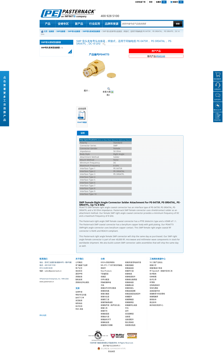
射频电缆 (128, 273)
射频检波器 (105, 322)
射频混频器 (129, 265)
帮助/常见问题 (81, 294)
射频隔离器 (129, 302)
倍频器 (103, 276)
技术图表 (153, 273)
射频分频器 (105, 293)
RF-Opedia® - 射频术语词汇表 (161, 271)
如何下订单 (80, 297)
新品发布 (153, 302)
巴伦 (127, 308)
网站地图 (43, 315)
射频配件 (128, 296)
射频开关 (104, 311)
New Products (106, 271)
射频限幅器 (129, 299)
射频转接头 (129, 288)
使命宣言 (79, 271)
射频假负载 (105, 291)
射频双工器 (105, 299)
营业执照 (111, 351)
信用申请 (79, 292)
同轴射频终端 (106, 282)
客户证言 (79, 268)
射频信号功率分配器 (108, 288)
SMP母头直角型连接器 (50, 47)
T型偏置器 (105, 273)
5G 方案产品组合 (156, 262)
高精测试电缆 (130, 325)
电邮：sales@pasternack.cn (50, 271)
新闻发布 (153, 299)
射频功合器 (105, 296)
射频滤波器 (129, 268)
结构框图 (153, 276)
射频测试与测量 (107, 325)
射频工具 (104, 308)
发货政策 (79, 300)
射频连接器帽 (130, 291)
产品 (47, 24)
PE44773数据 (82, 122)
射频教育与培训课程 (157, 293)
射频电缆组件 (130, 276)
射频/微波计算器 (156, 268)
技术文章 (153, 279)
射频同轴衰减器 (107, 302)
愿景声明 (79, 273)
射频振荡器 (105, 313)
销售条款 (79, 303)
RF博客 (152, 282)
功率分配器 (105, 279)
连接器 (127, 316)
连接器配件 (129, 319)
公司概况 (79, 262)
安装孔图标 (154, 288)
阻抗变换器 (129, 322)
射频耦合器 (129, 285)
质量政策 (79, 276)
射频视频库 (154, 296)
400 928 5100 (110, 16)
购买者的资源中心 (156, 305)
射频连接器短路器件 (133, 293)
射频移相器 (129, 282)
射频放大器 (105, 316)
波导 (127, 311)
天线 (102, 285)
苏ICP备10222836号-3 (111, 345)
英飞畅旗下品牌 (81, 265)
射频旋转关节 (106, 319)
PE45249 (160, 56)
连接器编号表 (155, 291)
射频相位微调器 (131, 279)
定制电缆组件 (155, 285)
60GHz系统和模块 (108, 262)
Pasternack (68, 13)
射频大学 (153, 265)
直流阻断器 (129, 313)
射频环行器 (129, 271)
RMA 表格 (79, 309)
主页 (45, 31)
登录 (150, 2)
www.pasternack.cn (47, 281)
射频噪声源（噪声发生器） (111, 305)
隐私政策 (79, 279)
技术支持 (79, 306)
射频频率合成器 (131, 305)
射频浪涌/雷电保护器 (133, 262)
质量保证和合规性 (82, 282)
